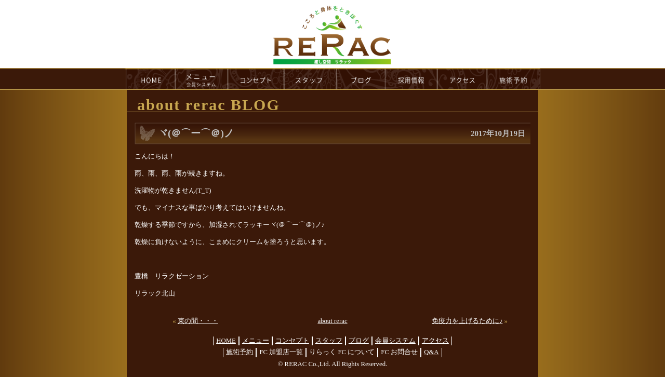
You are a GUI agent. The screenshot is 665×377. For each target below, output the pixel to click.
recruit (411, 79)
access (462, 79)
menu (202, 79)
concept (256, 79)
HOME (150, 79)
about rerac (332, 321)
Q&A (431, 352)
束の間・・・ (198, 321)
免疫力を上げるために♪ (467, 321)
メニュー (255, 340)
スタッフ (328, 340)
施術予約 (239, 352)
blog (361, 79)
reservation (513, 79)
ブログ (359, 340)
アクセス (435, 340)
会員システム (395, 340)
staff (310, 79)
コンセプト (292, 340)
